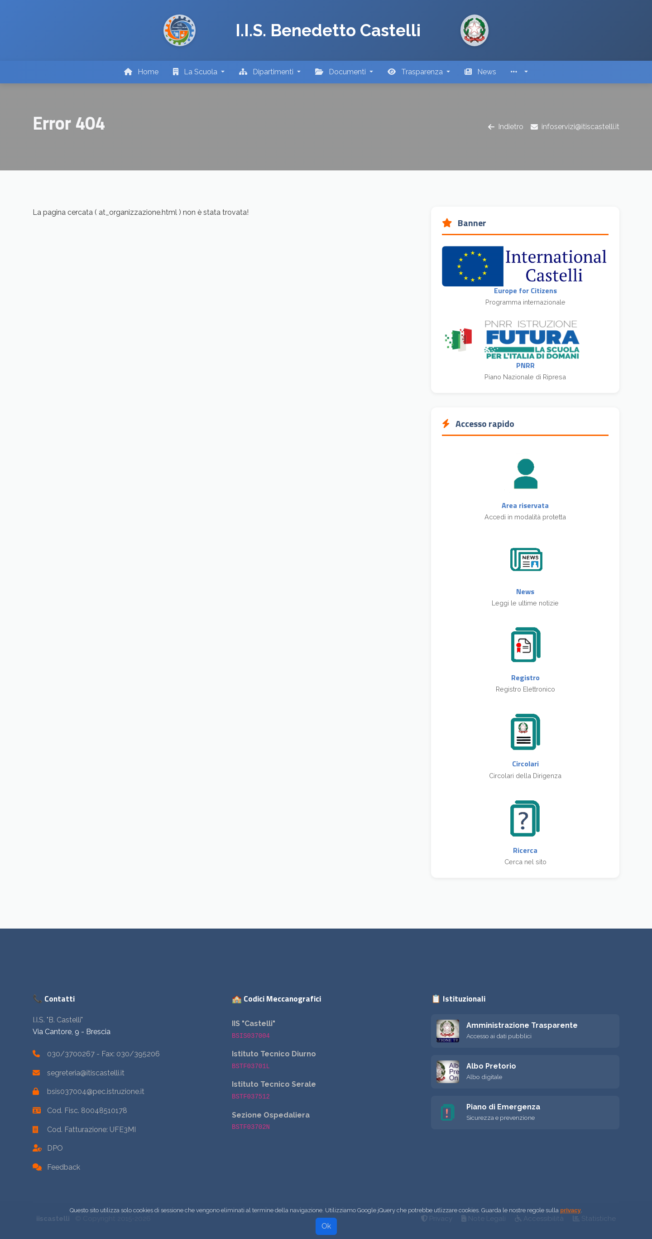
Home (141, 72)
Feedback (63, 1167)
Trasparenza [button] (416, 72)
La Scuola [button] (196, 72)
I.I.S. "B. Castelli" (58, 1020)
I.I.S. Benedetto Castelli (328, 30)
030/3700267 (71, 1054)
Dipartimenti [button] (267, 72)
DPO (55, 1148)
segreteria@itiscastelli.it (86, 1073)
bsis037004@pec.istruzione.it (95, 1091)
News (480, 72)
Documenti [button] (341, 72)
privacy (570, 1220)
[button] (519, 72)
